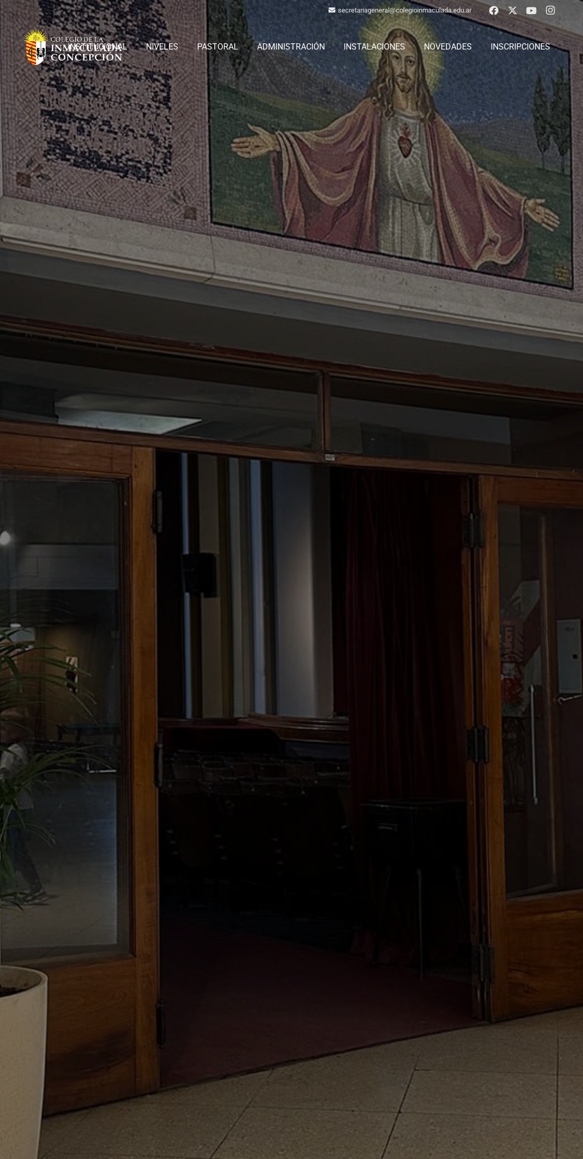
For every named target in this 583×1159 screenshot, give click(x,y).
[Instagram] (550, 10)
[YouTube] (531, 10)
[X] (512, 10)
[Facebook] (493, 10)
